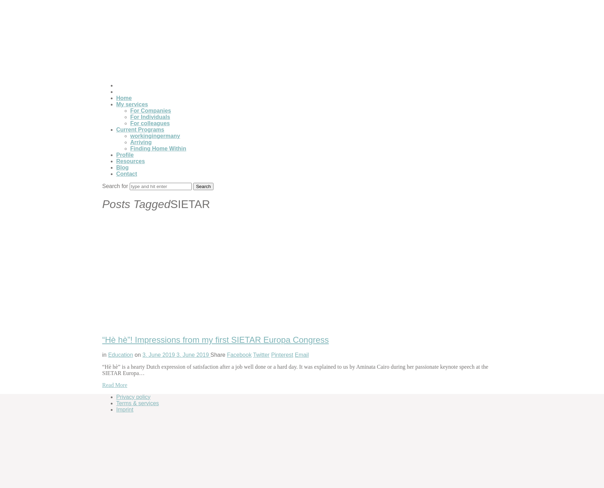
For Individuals (150, 117)
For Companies (150, 111)
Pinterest (282, 355)
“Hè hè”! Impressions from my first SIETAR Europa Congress (215, 340)
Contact (126, 174)
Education (120, 355)
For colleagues (150, 123)
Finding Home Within (158, 149)
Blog (122, 168)
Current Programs (140, 130)
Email (302, 355)
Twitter (261, 355)
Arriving (141, 142)
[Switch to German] (119, 85)
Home (124, 98)
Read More (115, 385)
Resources (130, 161)
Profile (125, 155)
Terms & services (137, 403)
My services (132, 104)
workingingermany (155, 136)
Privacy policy (133, 397)
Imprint (125, 410)
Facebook (239, 355)
